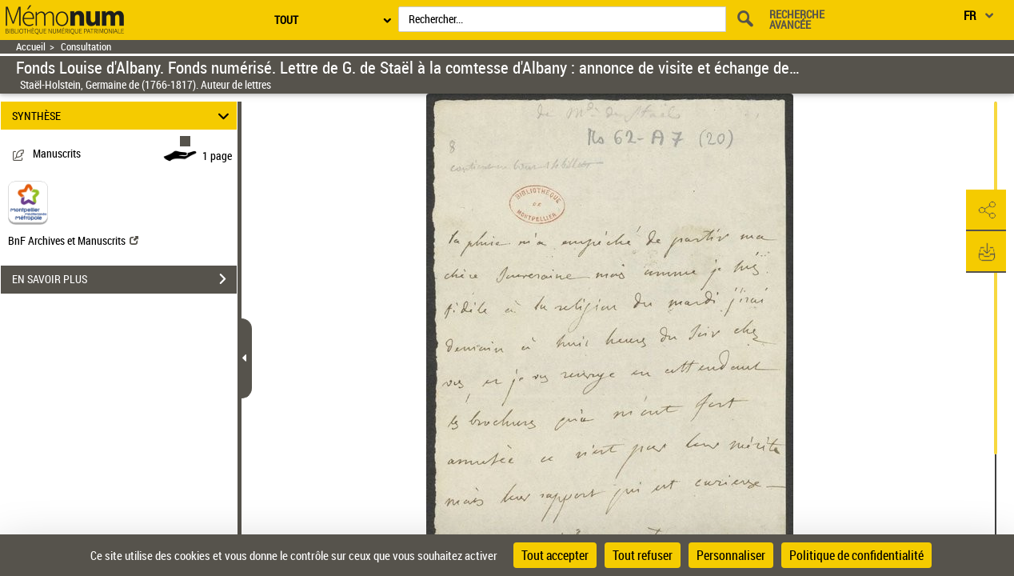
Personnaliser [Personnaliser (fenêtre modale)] (731, 555)
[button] (986, 210)
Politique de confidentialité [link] (856, 555)
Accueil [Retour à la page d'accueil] (31, 47)
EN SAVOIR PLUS (124, 279)
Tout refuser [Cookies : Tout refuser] (643, 555)
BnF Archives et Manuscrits (73, 240)
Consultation (86, 47)
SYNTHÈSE (123, 116)
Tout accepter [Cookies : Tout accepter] (555, 555)
